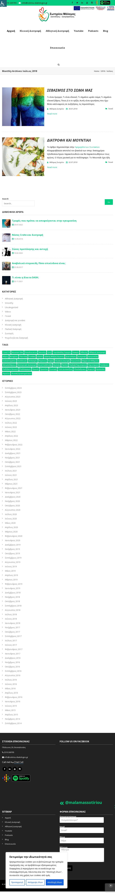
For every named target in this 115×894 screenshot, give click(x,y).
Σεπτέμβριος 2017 (13, 636)
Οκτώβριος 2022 (12, 414)
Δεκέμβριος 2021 (13, 453)
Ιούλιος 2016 (11, 679)
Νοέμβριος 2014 (12, 719)
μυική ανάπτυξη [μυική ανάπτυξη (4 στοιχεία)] (44, 365)
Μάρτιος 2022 (11, 440)
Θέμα (82, 840)
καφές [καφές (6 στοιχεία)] (50, 361)
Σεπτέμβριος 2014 (13, 723)
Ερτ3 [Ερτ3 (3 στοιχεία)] (49, 352)
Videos (8, 311)
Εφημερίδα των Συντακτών (87, 147)
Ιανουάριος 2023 (12, 409)
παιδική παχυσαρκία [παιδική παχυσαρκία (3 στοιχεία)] (77, 365)
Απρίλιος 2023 (11, 405)
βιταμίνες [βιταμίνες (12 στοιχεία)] (14, 356)
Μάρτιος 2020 (11, 531)
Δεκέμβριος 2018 (13, 592)
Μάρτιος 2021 (11, 483)
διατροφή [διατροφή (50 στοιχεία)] (82, 356)
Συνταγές (9, 333)
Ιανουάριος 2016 (12, 701)
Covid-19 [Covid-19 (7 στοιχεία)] (6, 352)
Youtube (78, 30)
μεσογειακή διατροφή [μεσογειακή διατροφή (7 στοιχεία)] (27, 365)
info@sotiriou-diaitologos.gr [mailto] (16, 757)
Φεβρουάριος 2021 (13, 488)
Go (109, 202)
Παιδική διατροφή (13, 329)
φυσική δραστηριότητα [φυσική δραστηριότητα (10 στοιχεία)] (21, 373)
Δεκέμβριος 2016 (13, 658)
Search (18, 202)
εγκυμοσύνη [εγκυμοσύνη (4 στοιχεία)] (93, 356)
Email (82, 830)
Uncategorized (11, 307)
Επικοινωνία (57, 47)
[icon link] (5, 769)
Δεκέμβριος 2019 (13, 544)
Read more (52, 113)
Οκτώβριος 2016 (12, 666)
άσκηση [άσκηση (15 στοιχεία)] (76, 352)
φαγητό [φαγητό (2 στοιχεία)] (91, 369)
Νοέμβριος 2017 (12, 627)
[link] (94, 8)
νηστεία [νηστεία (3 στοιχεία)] (56, 365)
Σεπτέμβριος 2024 (13, 388)
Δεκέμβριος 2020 (13, 496)
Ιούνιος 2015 (11, 705)
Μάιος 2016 (10, 688)
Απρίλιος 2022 (11, 435)
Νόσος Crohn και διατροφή (27, 234)
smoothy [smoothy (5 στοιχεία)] (42, 352)
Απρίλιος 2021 (11, 479)
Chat (17, 762)
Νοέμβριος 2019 (12, 549)
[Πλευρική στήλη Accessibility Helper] (3, 3)
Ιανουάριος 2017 (12, 653)
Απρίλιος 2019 (11, 575)
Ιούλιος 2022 (11, 422)
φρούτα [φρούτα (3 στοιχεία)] (6, 373)
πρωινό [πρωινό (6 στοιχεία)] (35, 369)
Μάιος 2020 (10, 523)
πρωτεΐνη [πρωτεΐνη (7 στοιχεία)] (44, 369)
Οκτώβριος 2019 (12, 553)
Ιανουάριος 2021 (12, 492)
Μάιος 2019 (10, 570)
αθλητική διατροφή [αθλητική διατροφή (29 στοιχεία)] (97, 352)
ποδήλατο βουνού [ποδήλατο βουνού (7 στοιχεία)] (10, 369)
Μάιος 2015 (10, 710)
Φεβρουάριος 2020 (13, 536)
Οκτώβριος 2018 (12, 601)
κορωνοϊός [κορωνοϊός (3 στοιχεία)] (75, 361)
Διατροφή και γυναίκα (15, 320)
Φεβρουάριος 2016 (13, 697)
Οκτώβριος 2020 (12, 505)
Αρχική (11, 30)
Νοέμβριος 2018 (12, 597)
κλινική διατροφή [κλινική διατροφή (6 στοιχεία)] (62, 361)
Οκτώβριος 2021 (12, 462)
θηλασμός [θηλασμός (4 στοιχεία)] (33, 361)
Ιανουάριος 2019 (12, 588)
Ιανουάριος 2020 (12, 540)
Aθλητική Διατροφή (14, 298)
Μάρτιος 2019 (11, 579)
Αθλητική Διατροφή (57, 30)
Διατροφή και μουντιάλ (69, 140)
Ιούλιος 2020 (11, 514)
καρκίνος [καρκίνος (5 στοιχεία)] (42, 361)
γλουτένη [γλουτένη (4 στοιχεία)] (23, 356)
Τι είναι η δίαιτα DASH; (25, 277)
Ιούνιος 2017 (11, 645)
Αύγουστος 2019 (12, 562)
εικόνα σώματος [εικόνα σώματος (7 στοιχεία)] (9, 361)
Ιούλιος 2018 (11, 614)
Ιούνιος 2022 (11, 427)
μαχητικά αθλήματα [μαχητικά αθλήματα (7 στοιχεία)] (90, 361)
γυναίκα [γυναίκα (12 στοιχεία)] (32, 356)
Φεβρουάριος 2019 (13, 584)
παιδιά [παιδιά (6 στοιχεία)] (64, 365)
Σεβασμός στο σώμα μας (69, 90)
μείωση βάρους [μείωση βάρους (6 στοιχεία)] (9, 365)
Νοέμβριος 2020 (12, 501)
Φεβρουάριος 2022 (13, 444)
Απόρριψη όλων (35, 882)
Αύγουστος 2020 (12, 510)
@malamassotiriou (83, 802)
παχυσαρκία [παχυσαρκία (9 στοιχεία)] (93, 365)
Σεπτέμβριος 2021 (13, 466)
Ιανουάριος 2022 (12, 449)
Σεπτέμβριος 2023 (13, 392)
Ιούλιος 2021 (11, 470)
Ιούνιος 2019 (11, 566)
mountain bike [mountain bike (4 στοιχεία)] (17, 352)
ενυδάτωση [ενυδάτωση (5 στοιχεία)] (22, 361)
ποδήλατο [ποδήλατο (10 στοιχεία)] (104, 365)
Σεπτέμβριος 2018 (13, 605)
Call (21, 762)
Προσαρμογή (17, 882)
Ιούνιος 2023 (11, 401)
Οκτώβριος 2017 (12, 631)
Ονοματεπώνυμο (82, 820)
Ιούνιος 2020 (11, 518)
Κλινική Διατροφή (30, 30)
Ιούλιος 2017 (11, 640)
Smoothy (9, 303)
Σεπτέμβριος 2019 (13, 557)
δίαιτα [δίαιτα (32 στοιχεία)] (40, 356)
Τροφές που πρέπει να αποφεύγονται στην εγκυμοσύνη (44, 220)
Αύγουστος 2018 (12, 610)
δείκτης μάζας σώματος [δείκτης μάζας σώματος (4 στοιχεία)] (54, 356)
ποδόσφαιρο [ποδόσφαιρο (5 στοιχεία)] (25, 369)
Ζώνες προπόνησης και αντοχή (30, 249)
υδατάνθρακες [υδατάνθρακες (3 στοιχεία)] (80, 369)
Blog (105, 30)
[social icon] (72, 3)
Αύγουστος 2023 (12, 396)
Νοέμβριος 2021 (12, 457)
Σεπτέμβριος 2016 (13, 671)
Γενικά (110, 108)
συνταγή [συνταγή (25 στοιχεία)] (53, 369)
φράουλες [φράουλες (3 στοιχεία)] (100, 369)
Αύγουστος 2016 (12, 675)
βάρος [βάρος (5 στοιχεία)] (5, 356)
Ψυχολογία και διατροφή (16, 337)
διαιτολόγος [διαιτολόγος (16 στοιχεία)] (71, 356)
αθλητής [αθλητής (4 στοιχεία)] (84, 352)
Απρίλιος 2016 (11, 692)
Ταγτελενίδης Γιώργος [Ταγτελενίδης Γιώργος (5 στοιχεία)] (62, 352)
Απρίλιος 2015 (11, 714)
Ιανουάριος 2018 (12, 623)
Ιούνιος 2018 (11, 618)
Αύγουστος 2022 (12, 418)
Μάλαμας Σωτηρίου (56, 109)
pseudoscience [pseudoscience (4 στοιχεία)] (31, 352)
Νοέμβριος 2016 (12, 662)
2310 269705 (9, 752)
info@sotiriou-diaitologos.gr (34, 3)
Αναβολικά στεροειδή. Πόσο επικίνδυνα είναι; (38, 263)
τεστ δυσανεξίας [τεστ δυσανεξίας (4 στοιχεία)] (65, 369)
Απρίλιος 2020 (11, 527)
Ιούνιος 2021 (11, 475)
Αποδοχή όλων (54, 882)
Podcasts (93, 30)
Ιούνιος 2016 (11, 684)
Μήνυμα (82, 855)
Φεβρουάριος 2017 (13, 649)
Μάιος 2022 (10, 431)
